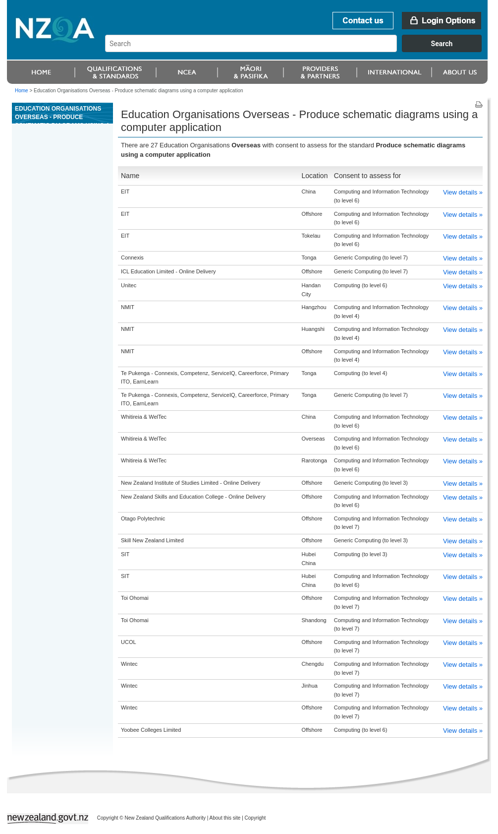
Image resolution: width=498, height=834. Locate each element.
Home (21, 90)
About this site (225, 818)
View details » (463, 192)
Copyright (255, 818)
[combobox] (298, 49)
